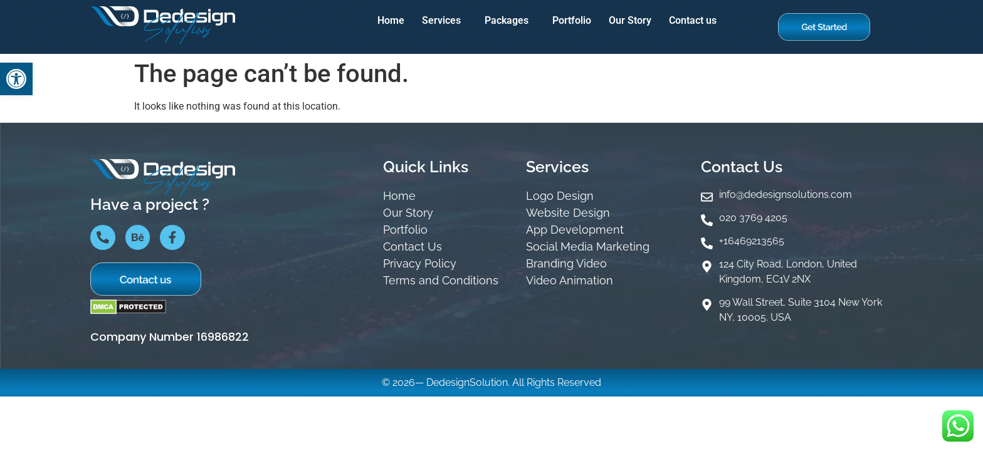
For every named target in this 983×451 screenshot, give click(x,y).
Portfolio (571, 20)
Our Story (630, 20)
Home (390, 20)
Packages (506, 20)
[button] (444, 20)
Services (441, 20)
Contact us (693, 20)
